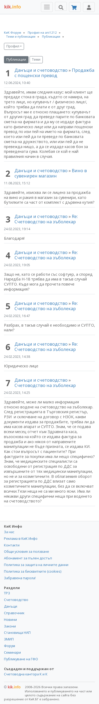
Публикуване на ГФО (21, 659)
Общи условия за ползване (26, 551)
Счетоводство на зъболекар (45, 385)
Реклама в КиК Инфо (20, 538)
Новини (10, 619)
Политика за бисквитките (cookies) (32, 571)
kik (12, 687)
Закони (10, 626)
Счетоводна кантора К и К (26, 674)
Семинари (12, 652)
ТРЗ (7, 593)
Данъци (10, 606)
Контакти (12, 545)
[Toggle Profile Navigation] (89, 7)
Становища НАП (17, 632)
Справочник (14, 613)
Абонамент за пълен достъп (28, 558)
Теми (36, 59)
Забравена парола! (20, 578)
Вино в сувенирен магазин (51, 173)
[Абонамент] (75, 7)
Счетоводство (16, 599)
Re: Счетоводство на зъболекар (46, 219)
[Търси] (61, 6)
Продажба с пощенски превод (54, 72)
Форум (9, 645)
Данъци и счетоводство (41, 70)
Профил (12, 46)
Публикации (16, 59)
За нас (9, 531)
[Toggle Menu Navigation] (47, 7)
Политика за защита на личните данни (36, 564)
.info (12, 7)
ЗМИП (9, 639)
